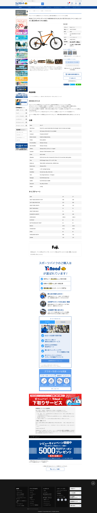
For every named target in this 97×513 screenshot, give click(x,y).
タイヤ (31, 492)
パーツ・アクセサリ (39, 7)
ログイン (40, 462)
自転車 (20, 7)
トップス (32, 501)
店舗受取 (47, 321)
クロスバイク (19, 492)
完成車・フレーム (19, 109)
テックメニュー (47, 503)
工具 (45, 490)
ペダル (31, 495)
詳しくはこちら (55, 388)
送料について (20, 134)
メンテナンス (48, 7)
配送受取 (63, 322)
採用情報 (59, 493)
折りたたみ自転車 (20, 494)
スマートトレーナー (48, 495)
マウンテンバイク (20, 495)
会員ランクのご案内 (61, 488)
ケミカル (45, 492)
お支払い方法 (20, 132)
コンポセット (33, 494)
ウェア (29, 7)
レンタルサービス (47, 505)
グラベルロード (20, 503)
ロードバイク (19, 490)
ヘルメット (32, 499)
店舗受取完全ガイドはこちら (55, 360)
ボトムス (32, 503)
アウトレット (67, 7)
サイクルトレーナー (58, 7)
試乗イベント (46, 499)
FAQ (19, 140)
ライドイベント (47, 501)
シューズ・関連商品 (34, 505)
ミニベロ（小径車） (21, 505)
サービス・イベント (77, 7)
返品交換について (21, 137)
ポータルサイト (60, 495)
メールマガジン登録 (61, 497)
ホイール (32, 490)
